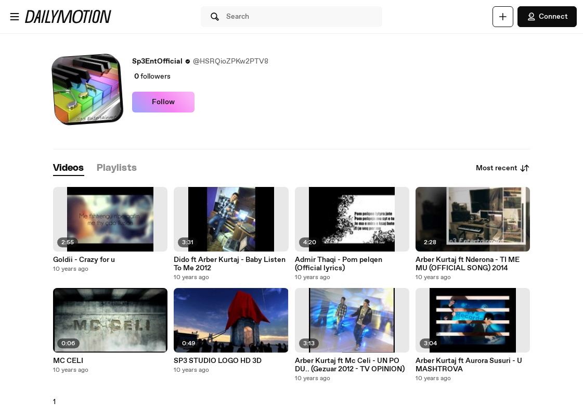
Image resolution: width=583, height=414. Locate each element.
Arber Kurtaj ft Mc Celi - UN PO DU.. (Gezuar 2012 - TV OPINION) (350, 365)
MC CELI (68, 361)
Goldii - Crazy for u (84, 260)
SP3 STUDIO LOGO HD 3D (218, 361)
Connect (547, 16)
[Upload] (503, 16)
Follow (163, 102)
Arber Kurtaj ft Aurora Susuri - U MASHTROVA (469, 365)
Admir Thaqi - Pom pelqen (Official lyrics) (338, 264)
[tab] (68, 168)
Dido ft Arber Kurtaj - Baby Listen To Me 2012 (230, 264)
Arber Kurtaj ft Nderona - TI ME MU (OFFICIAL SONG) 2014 (468, 264)
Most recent (503, 168)
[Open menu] (14, 16)
